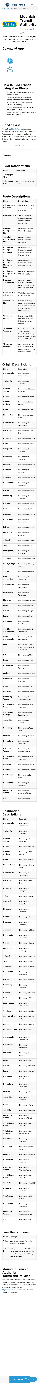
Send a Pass (16, 129)
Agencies (5, 8)
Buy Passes (19, 1379)
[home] (15, 4)
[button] (32, 5)
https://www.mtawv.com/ (10, 1290)
